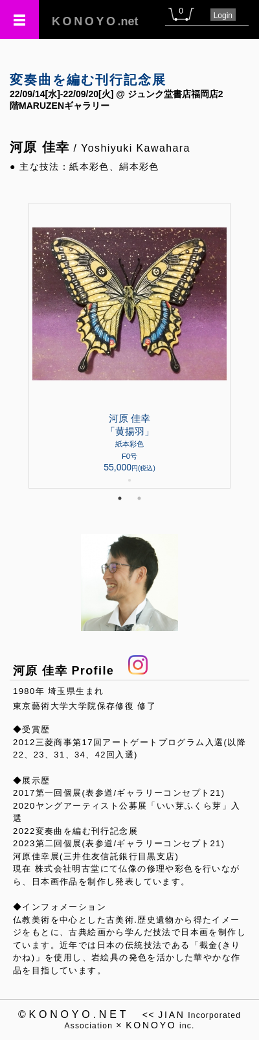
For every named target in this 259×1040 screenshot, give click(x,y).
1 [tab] (119, 498)
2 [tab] (139, 498)
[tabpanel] (129, 346)
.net (95, 21)
